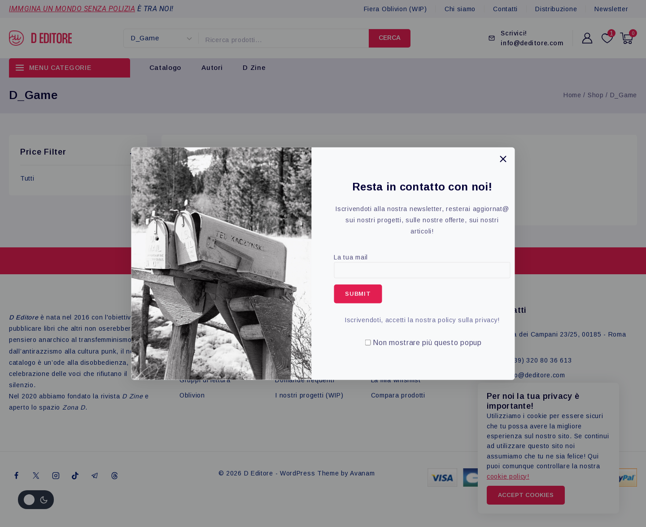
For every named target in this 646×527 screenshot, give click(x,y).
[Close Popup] (503, 159)
